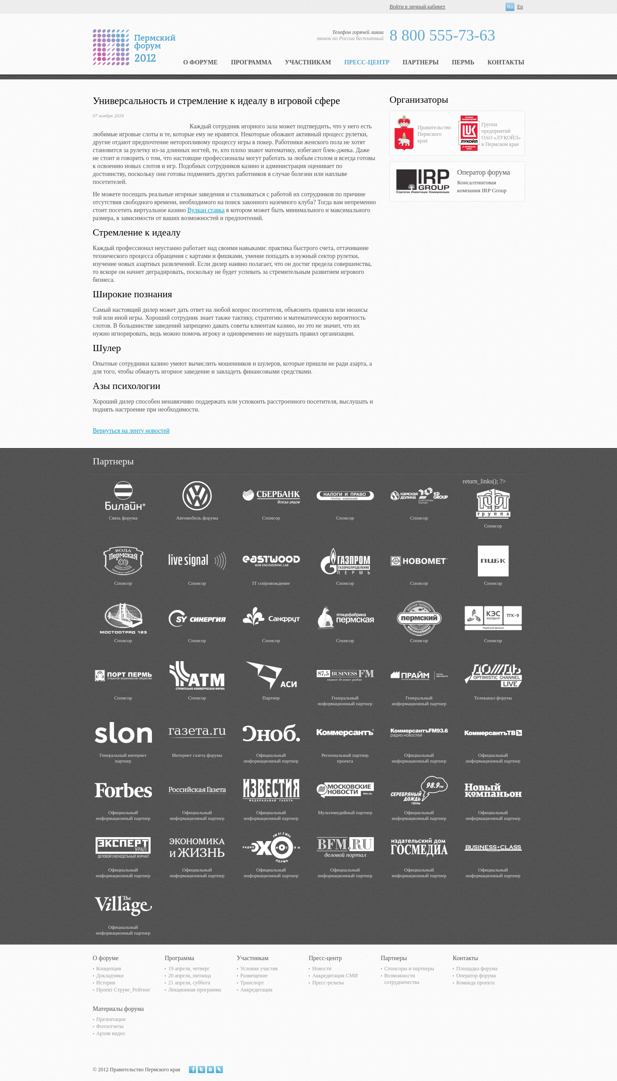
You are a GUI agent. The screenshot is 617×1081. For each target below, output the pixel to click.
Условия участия (259, 968)
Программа (251, 62)
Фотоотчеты (110, 1026)
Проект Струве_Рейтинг (123, 990)
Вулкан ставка (205, 210)
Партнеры (421, 62)
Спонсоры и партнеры (409, 968)
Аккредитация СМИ (335, 976)
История (105, 983)
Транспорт (252, 983)
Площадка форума (477, 968)
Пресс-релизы (328, 983)
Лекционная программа (194, 990)
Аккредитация (256, 990)
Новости (322, 968)
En (520, 7)
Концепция (108, 968)
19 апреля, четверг (189, 968)
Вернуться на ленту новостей (131, 430)
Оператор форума (476, 976)
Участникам (308, 62)
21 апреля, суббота (189, 983)
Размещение (254, 976)
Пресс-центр (367, 62)
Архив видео (110, 1033)
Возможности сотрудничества (402, 979)
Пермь (463, 62)
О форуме (200, 62)
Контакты (506, 62)
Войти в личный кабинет (418, 7)
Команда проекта (475, 983)
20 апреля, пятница (189, 976)
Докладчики (110, 976)
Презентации (111, 1019)
